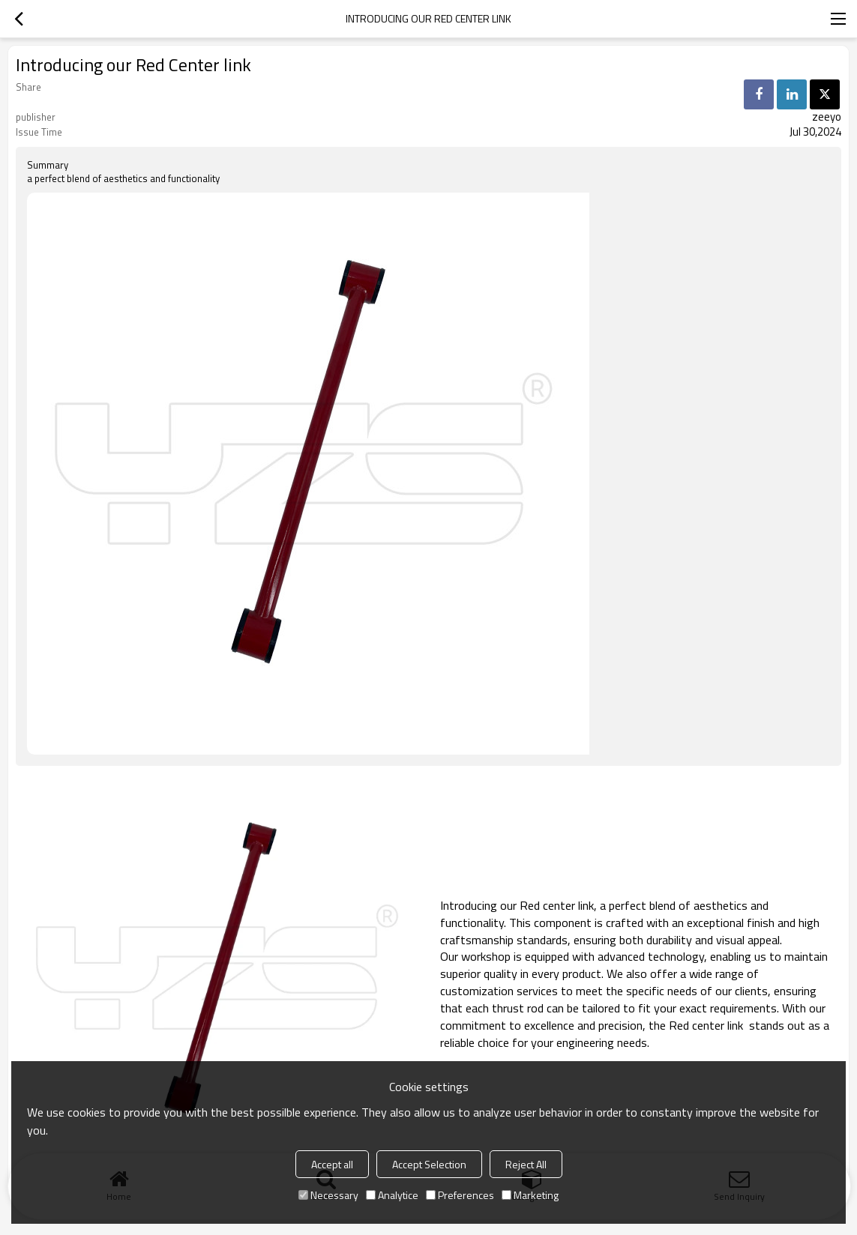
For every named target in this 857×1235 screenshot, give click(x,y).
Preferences (460, 1195)
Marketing (530, 1195)
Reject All (526, 1164)
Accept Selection (429, 1164)
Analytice (392, 1195)
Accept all (332, 1164)
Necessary (328, 1195)
